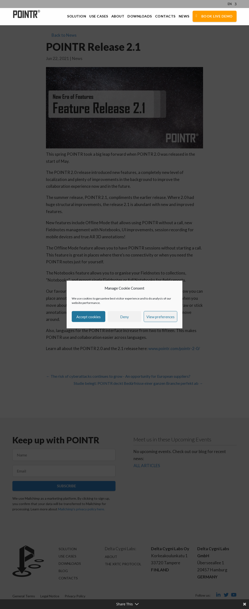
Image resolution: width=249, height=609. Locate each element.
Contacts (165, 16)
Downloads (139, 16)
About (117, 16)
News (184, 16)
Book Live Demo (217, 16)
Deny (124, 316)
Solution (76, 16)
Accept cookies (88, 316)
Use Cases (98, 16)
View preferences (160, 316)
